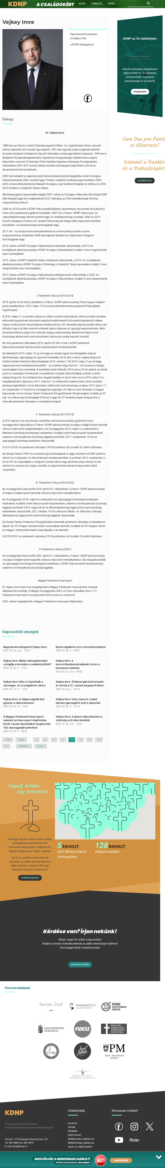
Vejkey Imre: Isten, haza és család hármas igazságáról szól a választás (78, 701)
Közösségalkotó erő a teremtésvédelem (81, 647)
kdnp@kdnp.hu (19, 1146)
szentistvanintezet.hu (82, 1044)
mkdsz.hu (113, 1022)
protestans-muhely (114, 1044)
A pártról (72, 1123)
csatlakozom (144, 180)
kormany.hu (51, 1022)
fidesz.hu (82, 1022)
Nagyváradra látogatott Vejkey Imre (25, 647)
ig (129, 1124)
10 (100, 740)
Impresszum (74, 1134)
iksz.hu (114, 1000)
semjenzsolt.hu (51, 1000)
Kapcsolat (104, 10)
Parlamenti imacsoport (82, 1066)
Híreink (71, 1127)
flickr (130, 1137)
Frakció (96, 3)
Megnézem (140, 91)
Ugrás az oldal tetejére (80, 1146)
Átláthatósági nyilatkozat (81, 1142)
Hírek (111, 3)
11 (7, 746)
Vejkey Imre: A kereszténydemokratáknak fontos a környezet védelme (78, 664)
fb (114, 1124)
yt (114, 1137)
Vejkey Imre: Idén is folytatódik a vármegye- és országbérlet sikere (24, 683)
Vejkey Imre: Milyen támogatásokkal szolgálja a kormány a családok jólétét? (27, 662)
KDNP (82, 3)
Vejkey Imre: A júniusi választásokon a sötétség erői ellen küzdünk (79, 718)
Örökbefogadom (30, 877)
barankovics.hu (82, 1000)
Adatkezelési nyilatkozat (81, 1138)
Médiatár (73, 1131)
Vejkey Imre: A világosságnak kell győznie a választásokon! (23, 701)
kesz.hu (51, 1044)
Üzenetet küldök (80, 964)
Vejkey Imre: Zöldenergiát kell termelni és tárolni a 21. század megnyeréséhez (80, 683)
